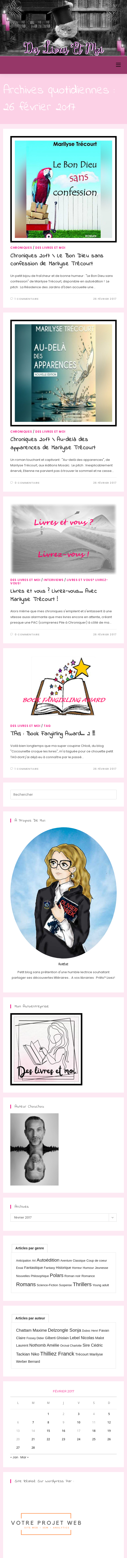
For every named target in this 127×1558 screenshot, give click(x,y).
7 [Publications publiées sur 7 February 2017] (33, 1422)
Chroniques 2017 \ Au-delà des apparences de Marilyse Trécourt (53, 444)
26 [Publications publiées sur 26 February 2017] (109, 1439)
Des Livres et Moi (29, 65)
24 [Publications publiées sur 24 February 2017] (78, 1439)
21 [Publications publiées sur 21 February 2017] (33, 1439)
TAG (47, 726)
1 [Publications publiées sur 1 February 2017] (48, 1414)
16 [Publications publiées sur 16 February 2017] (63, 1431)
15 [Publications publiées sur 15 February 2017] (48, 1431)
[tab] (30, 1248)
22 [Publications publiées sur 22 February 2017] (48, 1439)
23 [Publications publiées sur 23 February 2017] (63, 1439)
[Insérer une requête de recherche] (63, 794)
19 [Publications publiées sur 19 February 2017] (109, 1431)
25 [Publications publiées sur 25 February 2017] (94, 1439)
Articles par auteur (30, 1318)
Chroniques (21, 248)
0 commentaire (27, 483)
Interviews (53, 580)
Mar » (24, 1457)
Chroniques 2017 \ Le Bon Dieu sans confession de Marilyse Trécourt (56, 260)
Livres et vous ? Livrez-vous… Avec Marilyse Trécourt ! (53, 595)
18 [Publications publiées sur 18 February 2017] (94, 1431)
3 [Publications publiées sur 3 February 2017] (78, 1414)
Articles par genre (29, 1248)
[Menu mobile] (118, 65)
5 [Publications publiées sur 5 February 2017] (109, 1414)
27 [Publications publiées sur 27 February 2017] (18, 1448)
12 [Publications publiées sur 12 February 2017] (109, 1422)
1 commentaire (27, 299)
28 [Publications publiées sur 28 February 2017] (33, 1448)
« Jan (14, 1457)
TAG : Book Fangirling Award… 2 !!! (52, 734)
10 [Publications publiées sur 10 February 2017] (78, 1422)
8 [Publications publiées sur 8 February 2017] (48, 1422)
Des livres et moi (50, 248)
